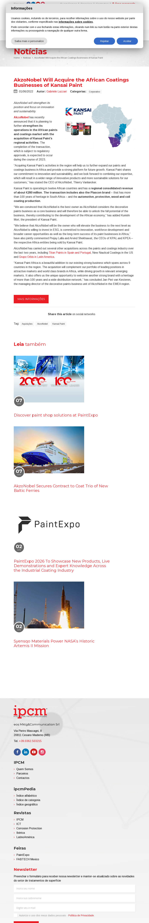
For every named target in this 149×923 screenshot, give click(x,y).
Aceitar (127, 41)
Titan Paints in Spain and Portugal (70, 253)
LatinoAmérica (25, 837)
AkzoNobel (21, 118)
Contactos (22, 778)
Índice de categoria (28, 800)
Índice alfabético (26, 796)
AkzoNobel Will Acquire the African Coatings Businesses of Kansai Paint (68, 58)
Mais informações (31, 299)
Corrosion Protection (29, 829)
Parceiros (22, 774)
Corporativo (94, 92)
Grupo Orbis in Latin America (36, 257)
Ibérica (20, 833)
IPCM (19, 820)
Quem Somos (24, 769)
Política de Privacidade (81, 916)
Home (17, 58)
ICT (18, 824)
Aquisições (27, 324)
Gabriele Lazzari (56, 92)
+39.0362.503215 (30, 741)
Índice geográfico (27, 805)
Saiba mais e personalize (29, 41)
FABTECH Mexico (27, 860)
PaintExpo (22, 855)
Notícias (27, 58)
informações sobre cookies (76, 21)
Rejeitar (104, 41)
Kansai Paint (58, 324)
